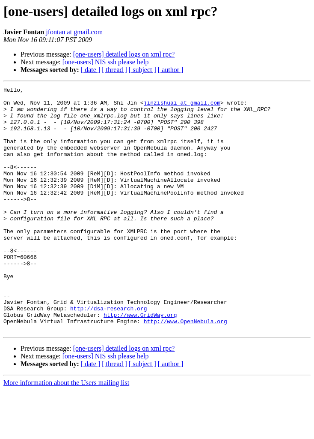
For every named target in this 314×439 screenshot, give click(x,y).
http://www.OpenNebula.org (185, 369)
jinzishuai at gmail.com (182, 106)
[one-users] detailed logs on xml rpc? (124, 54)
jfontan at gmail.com (74, 32)
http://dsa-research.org (108, 353)
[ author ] (171, 69)
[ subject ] (142, 69)
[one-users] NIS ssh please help (105, 62)
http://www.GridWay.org (140, 361)
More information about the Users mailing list (66, 431)
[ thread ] (114, 69)
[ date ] (90, 69)
